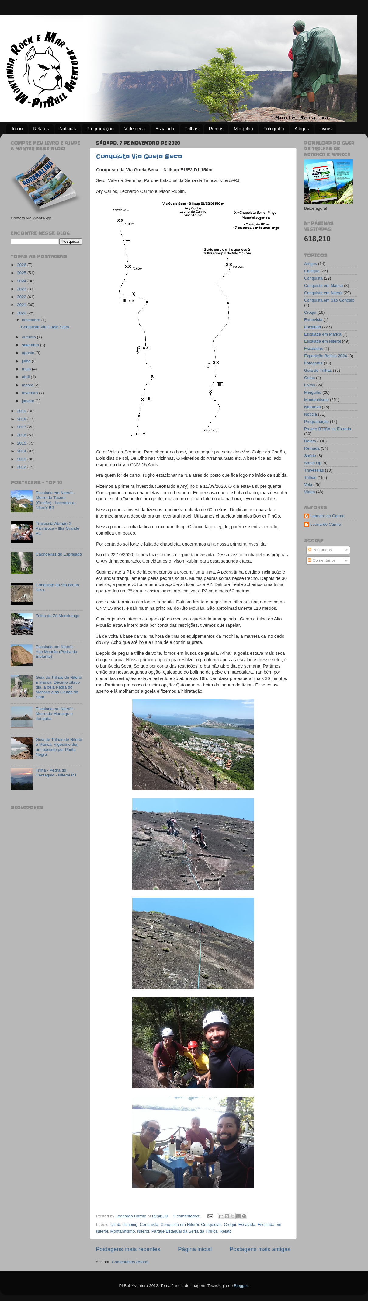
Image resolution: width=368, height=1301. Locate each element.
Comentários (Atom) (130, 1262)
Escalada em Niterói (322, 341)
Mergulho (243, 128)
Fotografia (273, 128)
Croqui (230, 1224)
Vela (308, 484)
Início (17, 128)
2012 (22, 467)
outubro (29, 337)
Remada (312, 448)
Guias (309, 377)
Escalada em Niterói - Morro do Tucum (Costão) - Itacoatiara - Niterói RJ (56, 500)
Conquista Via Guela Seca (139, 156)
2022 (22, 297)
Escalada (164, 128)
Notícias (67, 128)
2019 (22, 411)
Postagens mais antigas (259, 1249)
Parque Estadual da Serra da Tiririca (184, 1231)
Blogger (241, 1285)
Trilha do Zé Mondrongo (57, 615)
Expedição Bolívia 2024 (325, 356)
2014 (22, 451)
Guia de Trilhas (318, 370)
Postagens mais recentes (128, 1249)
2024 (22, 281)
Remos (216, 128)
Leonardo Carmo (325, 524)
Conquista (149, 1224)
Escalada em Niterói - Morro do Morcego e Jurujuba (55, 713)
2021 (22, 304)
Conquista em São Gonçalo (329, 300)
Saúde (310, 455)
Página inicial (195, 1249)
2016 (22, 435)
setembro (31, 345)
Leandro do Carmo (327, 516)
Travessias (314, 470)
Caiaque (311, 271)
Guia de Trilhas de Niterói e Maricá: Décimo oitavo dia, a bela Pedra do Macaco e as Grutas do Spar (59, 687)
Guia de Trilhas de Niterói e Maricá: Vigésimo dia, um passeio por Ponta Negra (59, 747)
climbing (129, 1224)
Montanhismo (122, 1231)
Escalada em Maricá (322, 334)
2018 (22, 419)
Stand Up (312, 463)
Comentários (322, 560)
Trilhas (191, 128)
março (28, 385)
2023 (22, 289)
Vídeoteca (134, 128)
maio (27, 369)
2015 (22, 443)
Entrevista (313, 319)
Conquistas (211, 1224)
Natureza (312, 407)
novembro (31, 320)
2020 (22, 313)
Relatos (41, 128)
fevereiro (30, 393)
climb (115, 1224)
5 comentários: (187, 1216)
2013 (22, 459)
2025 (22, 272)
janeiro (28, 401)
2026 (22, 265)
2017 (22, 427)
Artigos (302, 128)
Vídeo (309, 492)
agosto (28, 353)
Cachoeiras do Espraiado (59, 554)
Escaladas (313, 348)
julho (27, 361)
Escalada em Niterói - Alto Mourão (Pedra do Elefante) (56, 651)
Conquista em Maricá (323, 285)
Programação (100, 128)
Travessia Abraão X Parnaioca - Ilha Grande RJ (57, 528)
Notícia (310, 414)
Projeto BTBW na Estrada (327, 429)
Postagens (320, 550)
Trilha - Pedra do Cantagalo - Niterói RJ (56, 772)
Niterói (143, 1231)
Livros (325, 128)
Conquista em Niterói (180, 1224)
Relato (226, 1231)
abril (26, 377)
